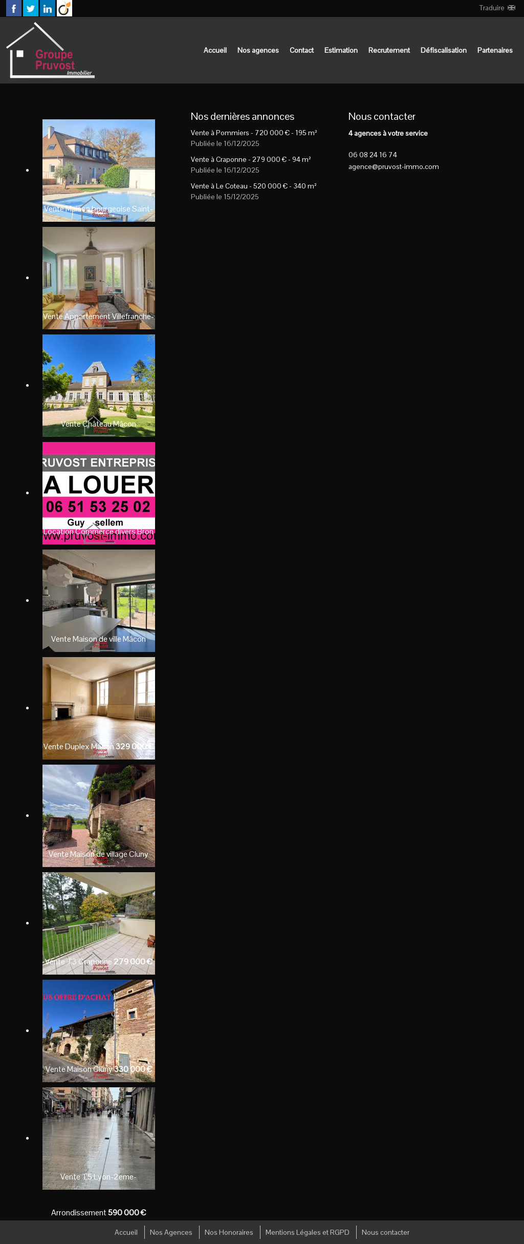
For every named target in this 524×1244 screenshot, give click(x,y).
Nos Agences (171, 1232)
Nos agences (258, 50)
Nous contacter (385, 1232)
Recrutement (389, 50)
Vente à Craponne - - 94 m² (251, 159)
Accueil (215, 50)
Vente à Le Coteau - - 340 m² (254, 186)
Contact (302, 50)
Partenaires (495, 50)
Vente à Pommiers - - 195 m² (254, 132)
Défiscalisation (444, 50)
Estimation (341, 50)
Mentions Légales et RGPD (308, 1232)
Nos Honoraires (229, 1232)
